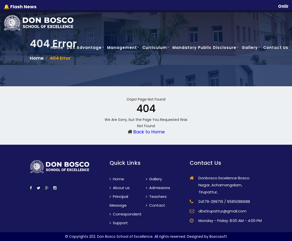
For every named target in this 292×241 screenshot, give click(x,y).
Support (119, 222)
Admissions (158, 187)
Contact (155, 205)
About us (120, 187)
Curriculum (154, 47)
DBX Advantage (84, 47)
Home (57, 47)
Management (122, 47)
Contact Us (275, 47)
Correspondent (126, 214)
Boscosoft (218, 236)
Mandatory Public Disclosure (204, 47)
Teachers (156, 196)
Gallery (250, 47)
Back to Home (149, 132)
